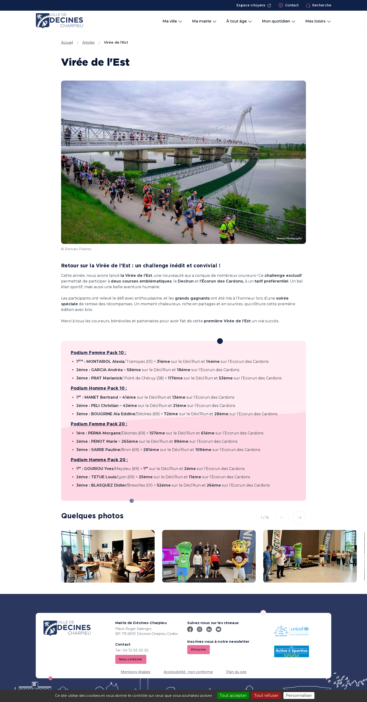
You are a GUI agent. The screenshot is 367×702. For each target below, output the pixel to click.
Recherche (318, 5)
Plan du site (236, 672)
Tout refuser (266, 695)
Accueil (67, 42)
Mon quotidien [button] (279, 21)
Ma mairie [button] (204, 21)
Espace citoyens (254, 5)
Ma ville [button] (172, 21)
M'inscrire (198, 649)
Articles (88, 42)
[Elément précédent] (282, 517)
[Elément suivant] (299, 517)
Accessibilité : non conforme (188, 672)
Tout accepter (233, 695)
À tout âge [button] (239, 21)
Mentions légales (135, 672)
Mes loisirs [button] (318, 21)
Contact (288, 5)
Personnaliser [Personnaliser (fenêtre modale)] (299, 695)
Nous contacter (131, 659)
